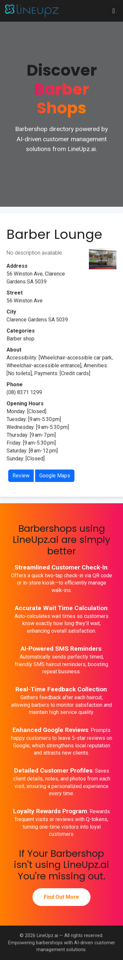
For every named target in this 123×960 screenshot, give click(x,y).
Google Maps (54, 475)
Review (21, 475)
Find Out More (61, 897)
